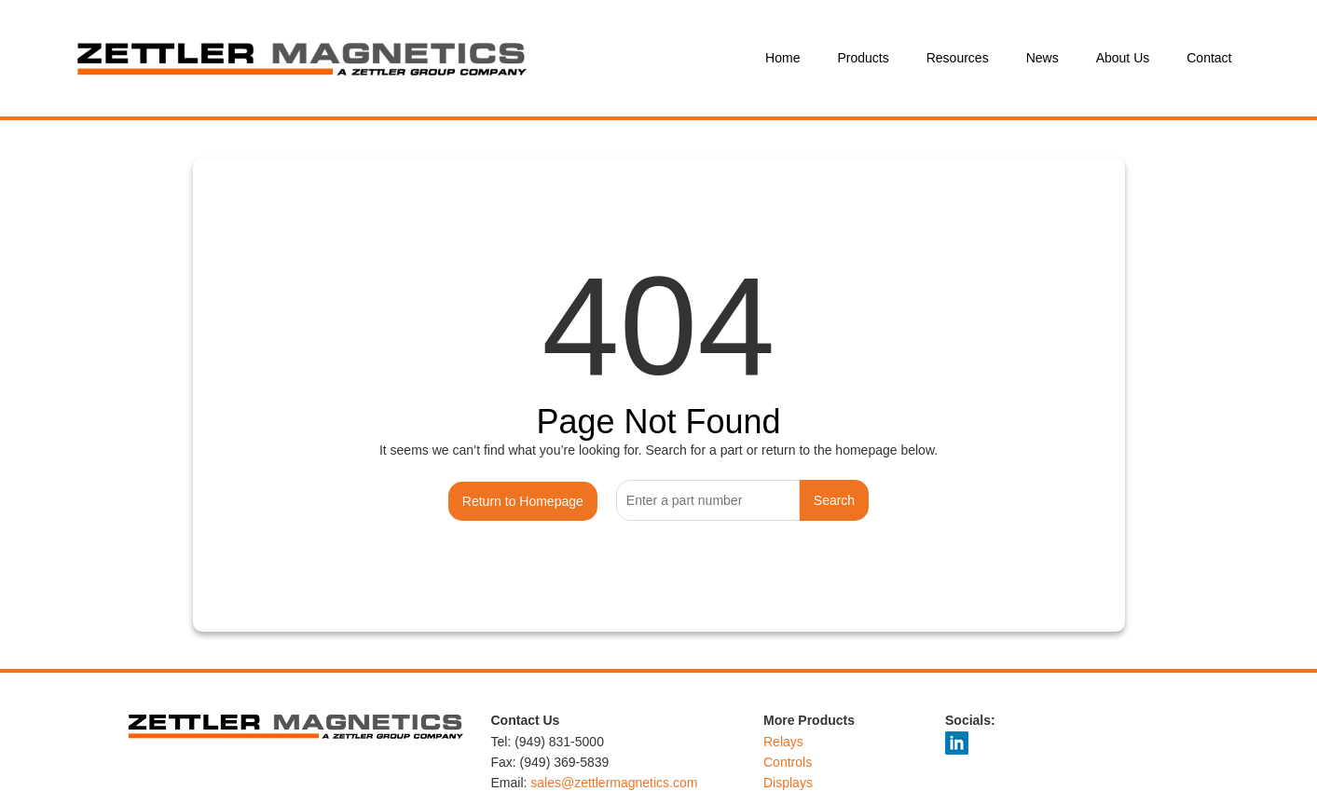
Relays (783, 741)
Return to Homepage (522, 501)
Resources (957, 57)
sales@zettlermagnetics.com (613, 782)
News (1042, 57)
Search (834, 500)
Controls (787, 762)
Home (782, 57)
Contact (1209, 57)
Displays (788, 782)
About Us (1123, 57)
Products (862, 57)
